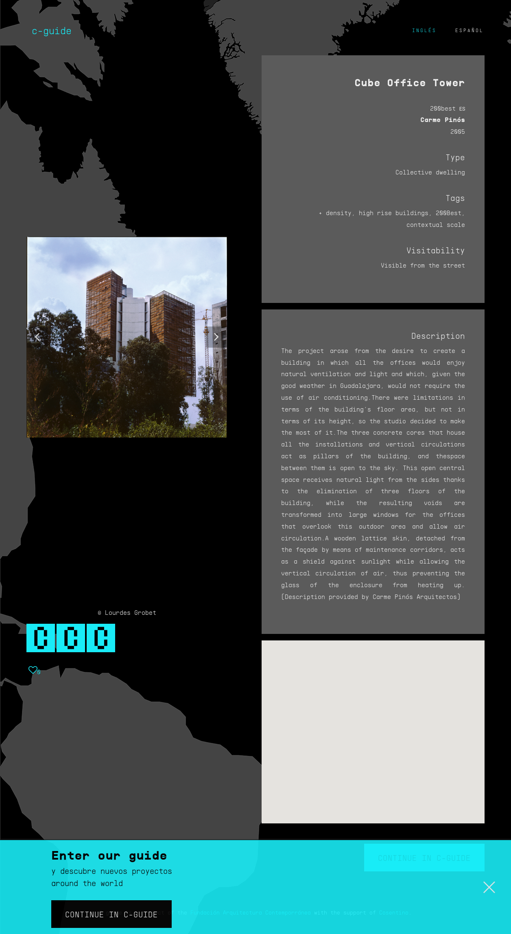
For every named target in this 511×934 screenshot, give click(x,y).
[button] (37, 337)
